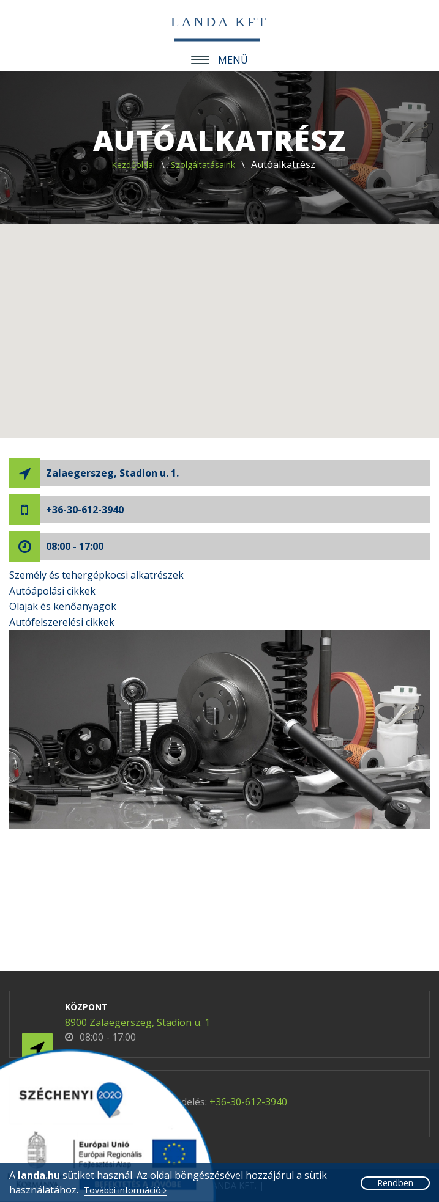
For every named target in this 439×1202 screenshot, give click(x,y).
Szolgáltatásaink (203, 164)
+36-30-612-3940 (85, 509)
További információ (125, 1191)
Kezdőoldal (133, 164)
